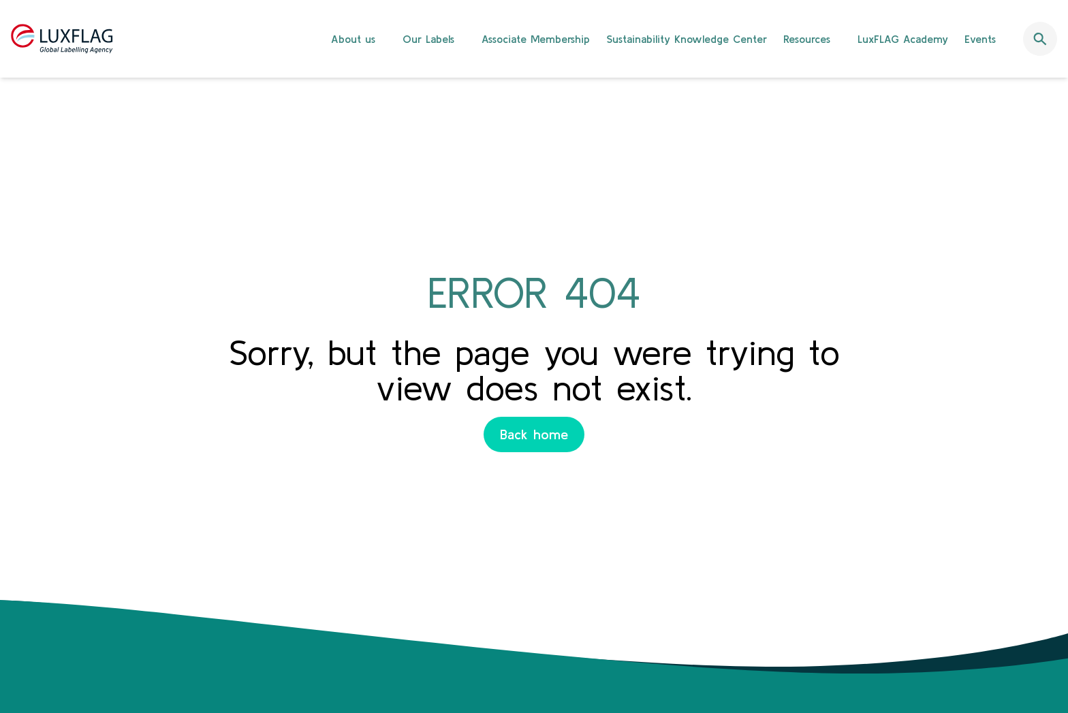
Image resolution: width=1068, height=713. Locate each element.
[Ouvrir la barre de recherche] (1040, 39)
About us (353, 39)
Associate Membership (536, 39)
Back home (534, 434)
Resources (806, 39)
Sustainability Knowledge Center (686, 39)
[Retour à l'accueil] (62, 39)
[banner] (534, 39)
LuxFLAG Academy (903, 39)
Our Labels (428, 39)
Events (980, 39)
